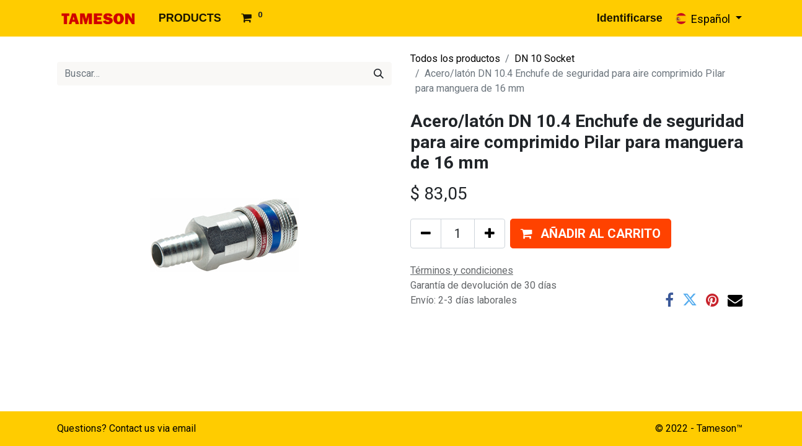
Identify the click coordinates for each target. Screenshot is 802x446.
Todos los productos (455, 58)
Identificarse (630, 18)
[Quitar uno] (425, 233)
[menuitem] (190, 18)
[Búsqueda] (379, 73)
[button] (590, 233)
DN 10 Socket (544, 58)
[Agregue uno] (489, 233)
